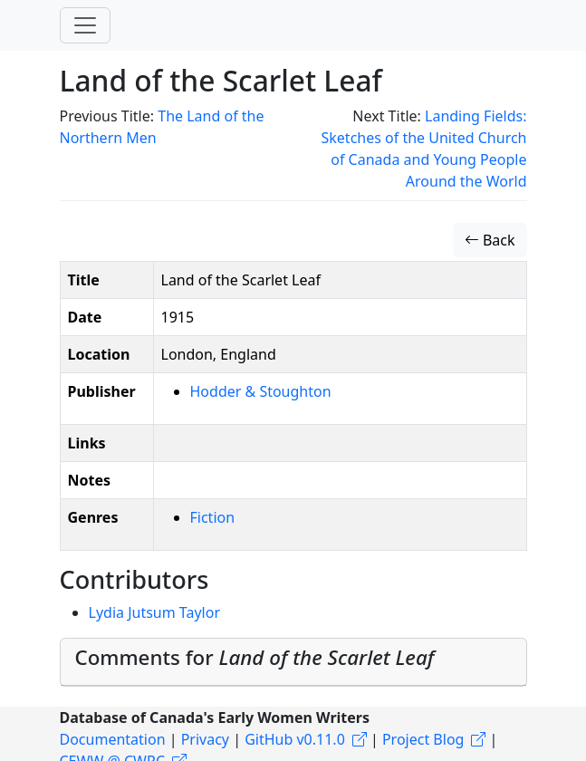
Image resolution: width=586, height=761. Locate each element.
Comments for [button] (255, 657)
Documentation (113, 739)
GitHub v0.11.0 (295, 739)
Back (490, 240)
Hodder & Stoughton (260, 391)
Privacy (205, 739)
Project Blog (423, 739)
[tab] (293, 662)
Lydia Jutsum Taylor (155, 612)
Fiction (212, 517)
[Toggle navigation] (85, 25)
